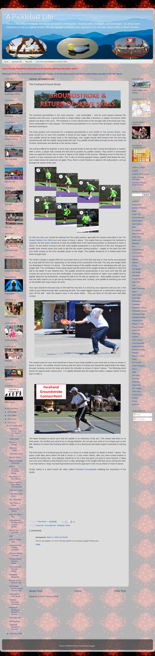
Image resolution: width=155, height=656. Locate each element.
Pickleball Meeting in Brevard (14, 627)
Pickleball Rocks (138, 317)
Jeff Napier (136, 269)
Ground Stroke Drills (15, 541)
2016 (10, 419)
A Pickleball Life (29, 17)
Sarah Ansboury (138, 366)
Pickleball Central (139, 308)
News (134, 292)
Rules (134, 359)
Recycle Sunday (138, 350)
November (14, 634)
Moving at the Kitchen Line (15, 581)
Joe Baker (136, 276)
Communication (138, 218)
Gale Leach (136, 253)
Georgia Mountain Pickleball (14, 602)
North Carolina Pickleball (138, 178)
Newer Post (35, 591)
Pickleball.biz (137, 321)
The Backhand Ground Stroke (15, 561)
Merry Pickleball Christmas (15, 462)
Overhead (136, 298)
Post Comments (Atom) (49, 596)
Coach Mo (39, 525)
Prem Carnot (137, 340)
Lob (133, 285)
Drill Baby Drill (15, 618)
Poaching (136, 334)
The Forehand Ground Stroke (15, 569)
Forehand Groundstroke (86, 469)
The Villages (137, 388)
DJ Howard (136, 230)
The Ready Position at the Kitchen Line (16, 588)
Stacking (135, 379)
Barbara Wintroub (139, 208)
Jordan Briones (138, 279)
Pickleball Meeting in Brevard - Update (14, 611)
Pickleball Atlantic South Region (139, 184)
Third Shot (136, 392)
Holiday (135, 259)
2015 (10, 423)
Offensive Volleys (13, 449)
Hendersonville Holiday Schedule (15, 547)
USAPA (135, 171)
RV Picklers (137, 362)
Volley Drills (14, 439)
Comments (139, 419)
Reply (38, 544)
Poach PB (136, 330)
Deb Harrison (137, 224)
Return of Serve (138, 356)
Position (135, 337)
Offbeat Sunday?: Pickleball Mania (14, 470)
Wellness (136, 404)
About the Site (17, 62)
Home (6, 62)
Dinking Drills (14, 621)
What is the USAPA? (13, 531)
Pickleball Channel (139, 311)
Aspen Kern (137, 205)
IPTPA (134, 266)
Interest (135, 263)
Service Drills (14, 457)
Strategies (136, 382)
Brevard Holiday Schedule (15, 554)
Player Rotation (138, 327)
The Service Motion (111, 132)
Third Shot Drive (16, 490)
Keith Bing (136, 282)
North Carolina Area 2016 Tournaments (15, 484)
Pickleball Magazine (14, 576)
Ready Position (138, 346)
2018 (10, 412)
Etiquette (135, 243)
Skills (68, 525)
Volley (134, 401)
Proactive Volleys (13, 443)
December (14, 426)
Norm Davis (137, 295)
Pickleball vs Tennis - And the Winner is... (15, 432)
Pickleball (61, 525)
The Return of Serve (14, 504)
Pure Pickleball (138, 343)
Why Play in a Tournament (15, 478)
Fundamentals (138, 250)
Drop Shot (136, 237)
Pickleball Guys (138, 314)
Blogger (92, 646)
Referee (135, 353)
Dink (134, 227)
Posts (137, 415)
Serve (134, 369)
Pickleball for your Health (15, 595)
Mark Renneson (138, 288)
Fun (133, 246)
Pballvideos (136, 301)
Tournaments (137, 395)
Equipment (136, 240)
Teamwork (136, 385)
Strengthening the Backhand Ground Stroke (16, 523)
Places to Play (138, 324)
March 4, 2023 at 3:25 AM (57, 537)
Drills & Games (138, 234)
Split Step (136, 375)
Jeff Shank (136, 272)
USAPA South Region (141, 174)
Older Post (120, 591)
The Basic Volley (16, 454)
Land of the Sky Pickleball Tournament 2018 (51, 62)
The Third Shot (15, 500)
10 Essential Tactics (14, 510)
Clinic (134, 211)
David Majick (137, 221)
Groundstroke (50, 525)
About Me (28, 62)
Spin (11, 536)
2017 (10, 415)
